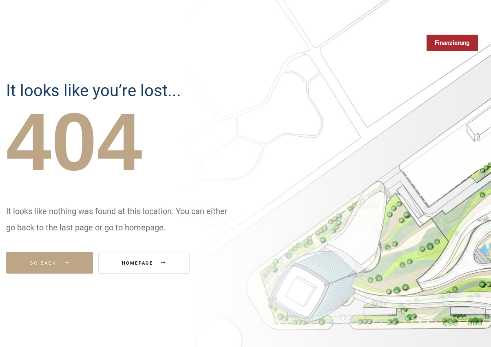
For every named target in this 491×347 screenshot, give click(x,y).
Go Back (49, 263)
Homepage (144, 263)
